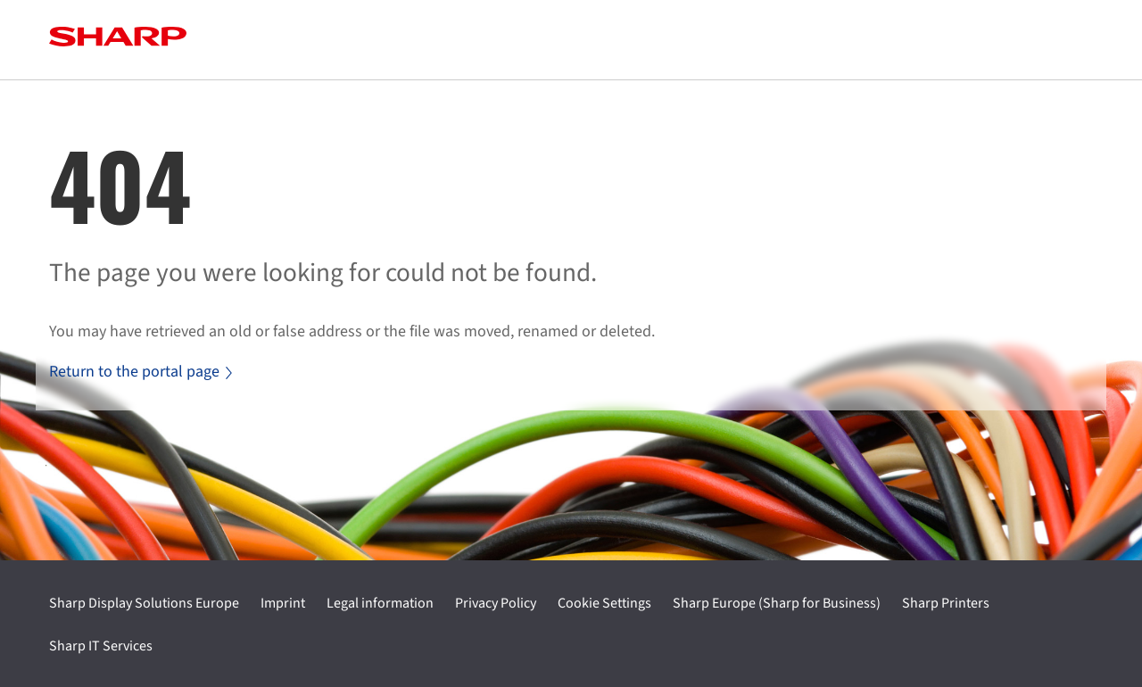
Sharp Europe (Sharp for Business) (777, 603)
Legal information (380, 603)
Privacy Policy (495, 603)
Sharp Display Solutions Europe (144, 603)
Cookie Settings (604, 603)
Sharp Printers (945, 603)
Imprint (283, 603)
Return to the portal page (140, 371)
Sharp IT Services (101, 646)
